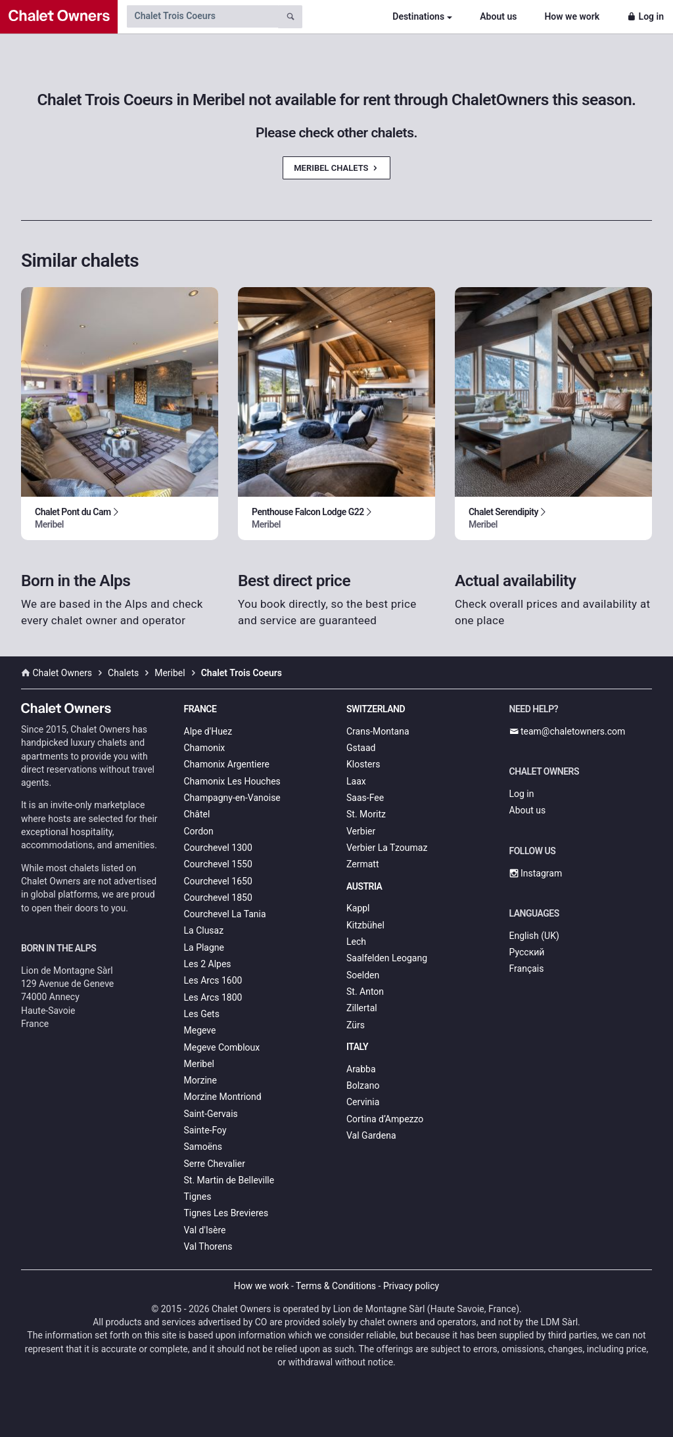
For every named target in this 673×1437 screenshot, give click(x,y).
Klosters (363, 764)
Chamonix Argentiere (226, 764)
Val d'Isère (205, 1230)
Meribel (199, 1064)
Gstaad (360, 747)
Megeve (200, 1030)
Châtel (197, 814)
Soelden (362, 975)
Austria (364, 886)
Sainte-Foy (205, 1130)
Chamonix (204, 747)
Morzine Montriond (223, 1096)
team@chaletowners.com (567, 731)
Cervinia (362, 1102)
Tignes (198, 1196)
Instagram (536, 873)
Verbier (360, 831)
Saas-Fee (365, 797)
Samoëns (203, 1146)
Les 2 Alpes (207, 964)
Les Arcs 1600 (213, 980)
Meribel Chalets (336, 168)
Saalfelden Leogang (386, 958)
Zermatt (362, 864)
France (200, 709)
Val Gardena (371, 1135)
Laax (356, 781)
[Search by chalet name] (202, 16)
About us (498, 16)
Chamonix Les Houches (232, 781)
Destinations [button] (418, 16)
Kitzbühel (365, 925)
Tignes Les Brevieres (226, 1213)
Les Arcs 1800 (213, 997)
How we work (571, 16)
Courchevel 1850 (218, 897)
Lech (356, 941)
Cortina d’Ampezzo (384, 1119)
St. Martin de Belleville (229, 1180)
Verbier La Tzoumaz (386, 847)
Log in (645, 16)
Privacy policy (411, 1286)
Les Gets (202, 1014)
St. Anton (365, 991)
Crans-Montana (377, 731)
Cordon (199, 831)
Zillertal (361, 1008)
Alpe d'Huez (208, 731)
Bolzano (362, 1085)
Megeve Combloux (222, 1047)
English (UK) (534, 935)
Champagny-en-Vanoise (232, 797)
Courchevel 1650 (218, 881)
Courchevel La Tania (225, 914)
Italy (357, 1046)
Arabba (361, 1069)
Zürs (355, 1025)
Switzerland (375, 709)
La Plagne (204, 947)
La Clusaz (204, 930)
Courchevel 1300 (218, 847)
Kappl (358, 908)
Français (526, 968)
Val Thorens (208, 1246)
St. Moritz (366, 814)
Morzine (200, 1080)
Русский (527, 952)
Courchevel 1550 (218, 864)
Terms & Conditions (336, 1286)
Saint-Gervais (211, 1113)
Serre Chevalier (214, 1163)
